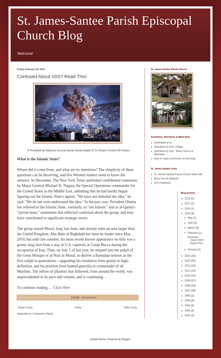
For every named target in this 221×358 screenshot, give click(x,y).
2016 (188, 208)
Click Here (61, 287)
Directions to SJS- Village (168, 146)
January (192, 249)
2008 (188, 285)
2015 (188, 213)
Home (78, 307)
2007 (188, 290)
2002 (188, 310)
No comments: (90, 297)
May (190, 217)
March (192, 227)
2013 (188, 260)
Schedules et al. (163, 142)
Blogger (125, 339)
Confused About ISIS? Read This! (52, 76)
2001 (188, 315)
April (190, 222)
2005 (188, 295)
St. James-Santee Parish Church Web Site (178, 174)
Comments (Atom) (43, 313)
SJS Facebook (162, 182)
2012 (188, 265)
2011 (188, 270)
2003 (188, 305)
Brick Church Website (166, 178)
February (193, 232)
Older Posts (130, 307)
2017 (188, 203)
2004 (188, 300)
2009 (188, 280)
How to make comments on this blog (174, 158)
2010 (188, 275)
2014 (188, 255)
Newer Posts (25, 307)
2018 (188, 198)
